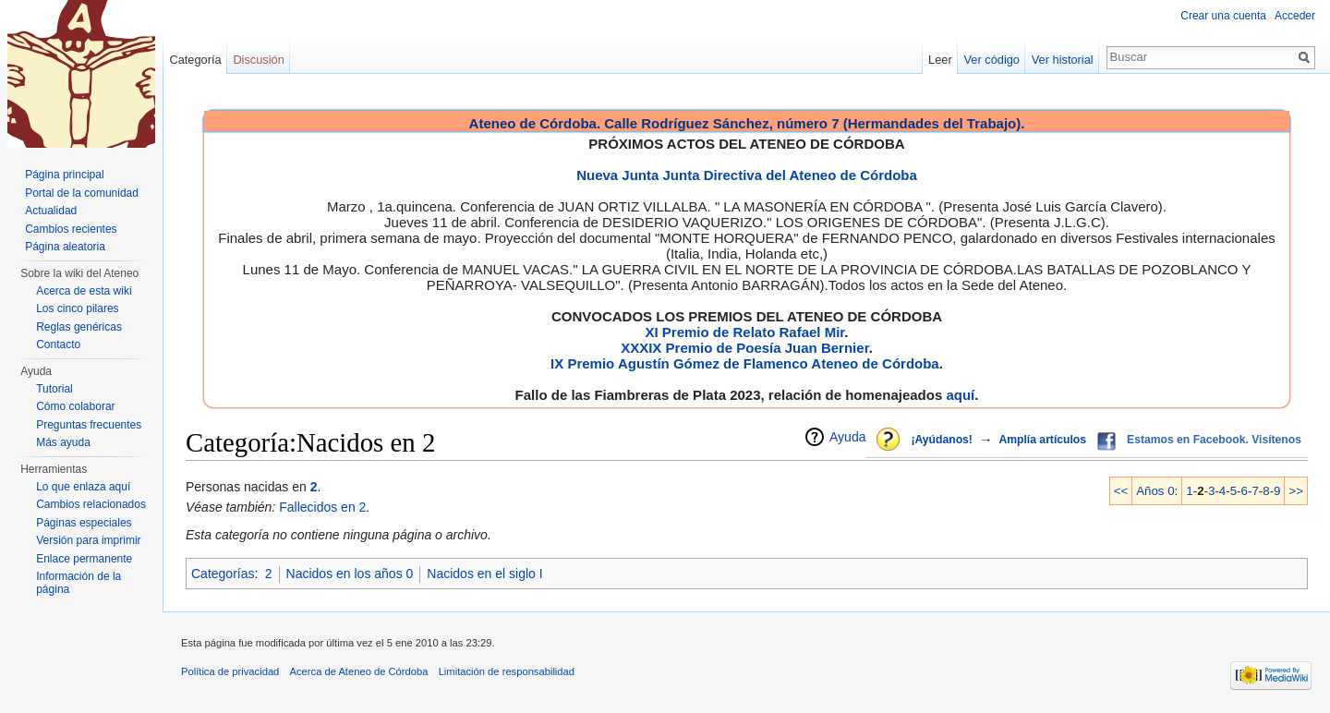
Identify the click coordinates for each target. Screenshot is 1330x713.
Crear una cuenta (1223, 15)
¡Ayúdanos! (941, 439)
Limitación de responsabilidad (506, 671)
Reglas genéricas (79, 326)
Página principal (64, 174)
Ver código (992, 59)
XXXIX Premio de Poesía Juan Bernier (744, 348)
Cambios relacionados (91, 504)
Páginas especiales (83, 522)
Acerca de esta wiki (83, 290)
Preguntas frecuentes (88, 424)
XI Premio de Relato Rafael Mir (744, 332)
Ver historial (1063, 59)
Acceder (1295, 15)
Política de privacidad (230, 671)
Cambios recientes (70, 229)
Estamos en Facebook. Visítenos (1214, 439)
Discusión (258, 59)
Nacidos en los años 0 (350, 573)
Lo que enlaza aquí (83, 486)
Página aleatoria (65, 246)
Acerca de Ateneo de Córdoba (359, 671)
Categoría (195, 59)
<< (1121, 491)
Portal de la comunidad (82, 193)
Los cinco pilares (77, 308)
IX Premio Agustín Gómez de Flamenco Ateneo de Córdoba (744, 363)
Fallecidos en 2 (322, 507)
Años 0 (1155, 491)
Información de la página (78, 583)
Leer (940, 59)
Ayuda (847, 436)
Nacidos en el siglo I (484, 573)
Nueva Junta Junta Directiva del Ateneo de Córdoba (746, 175)
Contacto (58, 344)
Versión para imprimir (88, 540)
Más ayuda (63, 442)
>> (1295, 491)
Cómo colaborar (75, 406)
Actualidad (51, 210)
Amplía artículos (1042, 439)
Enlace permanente (84, 558)
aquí (960, 395)
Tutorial (54, 388)
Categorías (222, 573)
